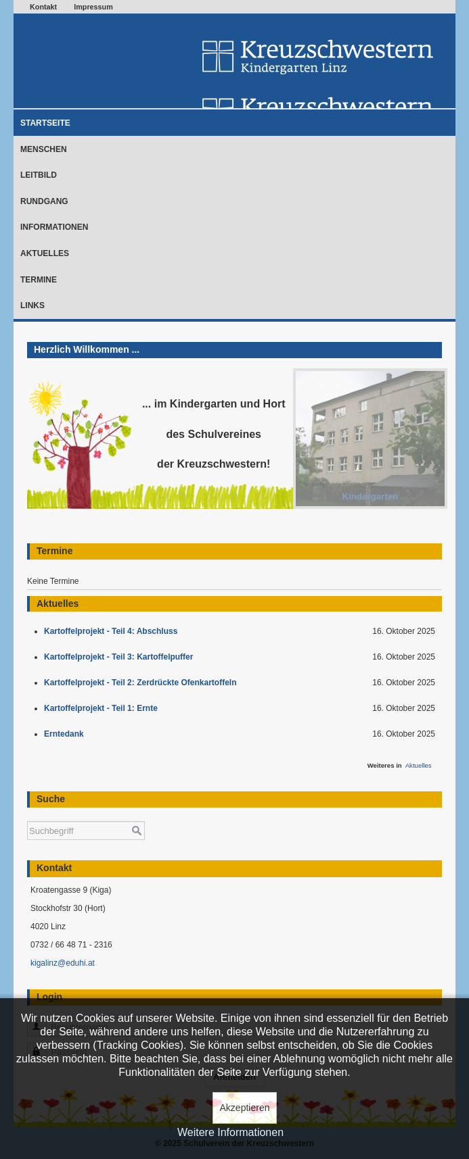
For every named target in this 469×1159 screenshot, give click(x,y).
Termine (38, 280)
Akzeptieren (245, 1107)
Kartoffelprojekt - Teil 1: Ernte (103, 708)
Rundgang (44, 201)
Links (32, 305)
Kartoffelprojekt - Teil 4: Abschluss (113, 631)
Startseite (45, 123)
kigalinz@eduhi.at (62, 963)
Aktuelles (44, 253)
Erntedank (66, 734)
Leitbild (38, 175)
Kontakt (43, 7)
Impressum (93, 7)
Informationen (54, 227)
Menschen (43, 149)
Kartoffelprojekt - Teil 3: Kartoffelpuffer (121, 657)
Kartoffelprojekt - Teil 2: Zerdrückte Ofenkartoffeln (142, 682)
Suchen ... (27, 814)
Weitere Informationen (230, 1132)
